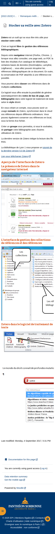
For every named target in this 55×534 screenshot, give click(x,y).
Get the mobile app (14, 480)
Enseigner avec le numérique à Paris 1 (23, 524)
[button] (9, 4)
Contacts (39, 518)
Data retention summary (16, 476)
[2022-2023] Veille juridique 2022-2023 (9, 16)
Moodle (19, 488)
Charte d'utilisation (15, 521)
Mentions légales (23, 518)
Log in (51, 3)
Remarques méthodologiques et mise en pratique (30, 16)
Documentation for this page (20, 459)
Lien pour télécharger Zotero (14, 156)
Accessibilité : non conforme (23, 527)
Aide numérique (32, 521)
